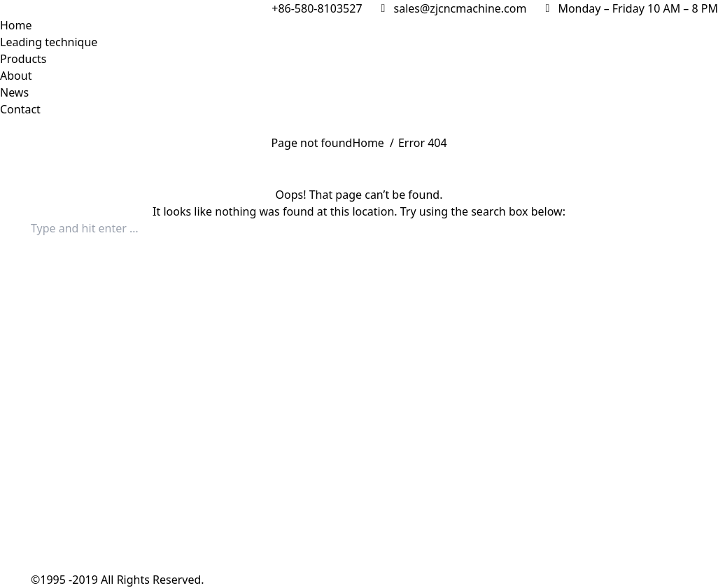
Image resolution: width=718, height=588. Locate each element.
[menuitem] (16, 25)
